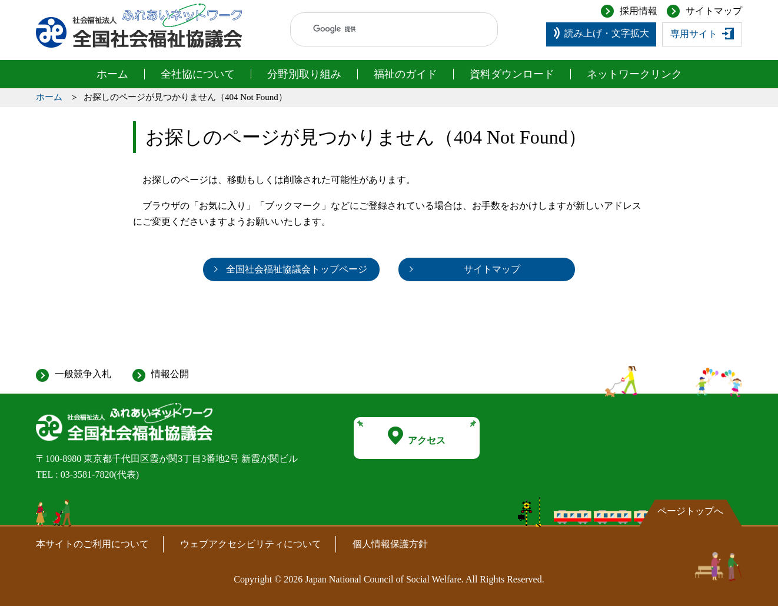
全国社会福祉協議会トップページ (296, 269)
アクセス (416, 436)
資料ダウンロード (512, 74)
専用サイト (693, 34)
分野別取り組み (304, 74)
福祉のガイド (405, 74)
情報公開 (170, 374)
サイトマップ (714, 11)
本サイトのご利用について (92, 544)
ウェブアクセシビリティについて (250, 544)
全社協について (198, 74)
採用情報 (638, 11)
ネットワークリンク (634, 74)
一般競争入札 (83, 374)
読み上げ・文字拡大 (606, 33)
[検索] (383, 29)
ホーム (112, 74)
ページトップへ (690, 511)
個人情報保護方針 (390, 544)
